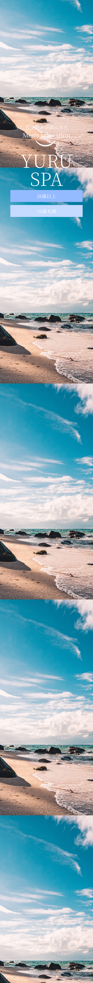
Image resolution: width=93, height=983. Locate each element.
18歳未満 (46, 211)
